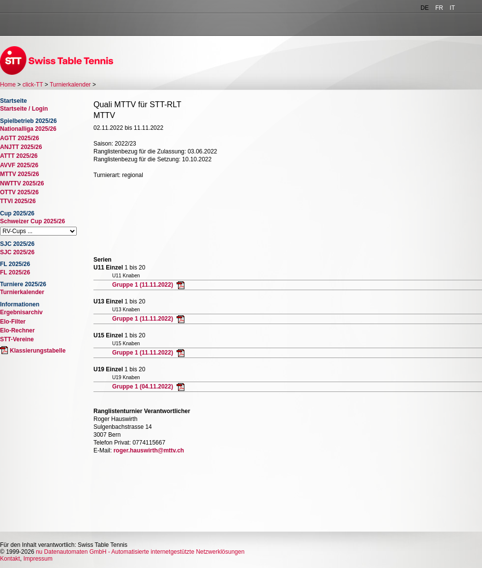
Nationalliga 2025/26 (28, 128)
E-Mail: (102, 450)
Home (8, 84)
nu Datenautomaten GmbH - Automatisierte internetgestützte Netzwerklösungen (140, 551)
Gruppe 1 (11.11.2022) (143, 284)
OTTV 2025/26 (19, 192)
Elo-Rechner (17, 330)
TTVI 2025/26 (18, 201)
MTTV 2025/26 (19, 174)
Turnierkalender (70, 84)
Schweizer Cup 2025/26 (32, 221)
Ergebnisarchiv (21, 312)
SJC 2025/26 (17, 252)
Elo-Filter (13, 321)
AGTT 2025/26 (19, 138)
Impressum (37, 558)
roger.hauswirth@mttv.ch (149, 450)
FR (439, 7)
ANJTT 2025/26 (21, 147)
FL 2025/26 (15, 272)
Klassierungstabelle (37, 350)
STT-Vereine (17, 339)
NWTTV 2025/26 (22, 183)
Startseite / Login (24, 108)
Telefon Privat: (112, 442)
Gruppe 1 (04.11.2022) (143, 386)
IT (452, 7)
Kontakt (10, 558)
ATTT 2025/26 (18, 155)
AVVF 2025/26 (19, 165)
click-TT (33, 84)
